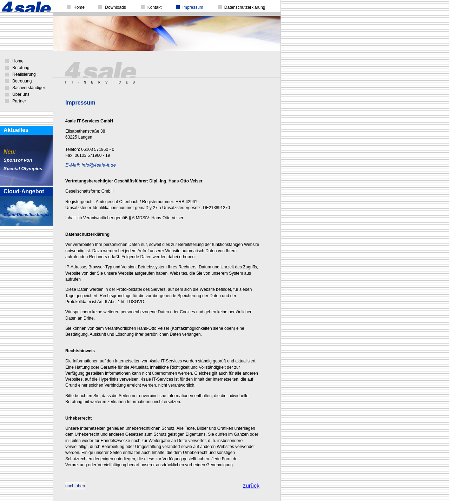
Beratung (20, 67)
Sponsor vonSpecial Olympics (23, 160)
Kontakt (154, 7)
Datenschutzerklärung (244, 7)
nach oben (75, 485)
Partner (19, 101)
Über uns (20, 94)
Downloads (115, 7)
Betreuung (22, 81)
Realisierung (24, 74)
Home (18, 61)
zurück (251, 486)
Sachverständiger (28, 87)
